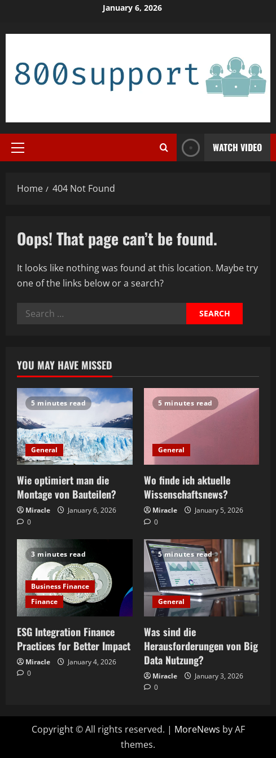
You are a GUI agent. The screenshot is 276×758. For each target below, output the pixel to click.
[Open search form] (164, 147)
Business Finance (60, 586)
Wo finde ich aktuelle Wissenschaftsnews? (187, 487)
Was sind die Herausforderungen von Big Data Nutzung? (201, 645)
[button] (18, 147)
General (44, 450)
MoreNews (197, 729)
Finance (44, 601)
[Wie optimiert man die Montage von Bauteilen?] (75, 426)
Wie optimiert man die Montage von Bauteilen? (66, 487)
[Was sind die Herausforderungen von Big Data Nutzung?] (202, 577)
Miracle (37, 510)
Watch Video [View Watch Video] (219, 147)
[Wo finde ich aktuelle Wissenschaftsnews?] (202, 426)
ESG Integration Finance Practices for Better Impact (73, 638)
